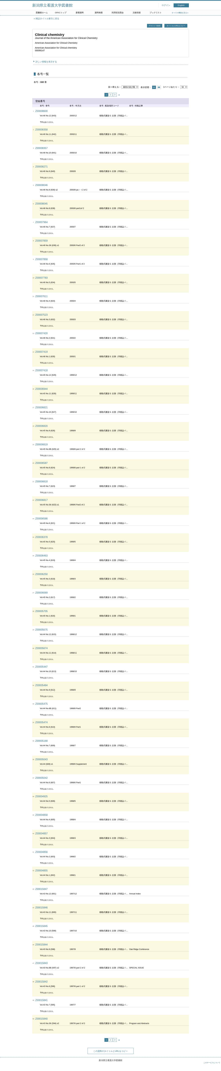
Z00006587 (41, 463)
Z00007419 (41, 352)
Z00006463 (41, 555)
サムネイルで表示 (159, 87)
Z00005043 (41, 759)
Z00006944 (41, 389)
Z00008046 (41, 185)
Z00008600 (41, 111)
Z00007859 (41, 240)
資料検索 (99, 12)
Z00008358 (41, 129)
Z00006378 (41, 537)
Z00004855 (41, 870)
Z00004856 (41, 852)
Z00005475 (41, 704)
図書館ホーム (42, 12)
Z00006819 (41, 444)
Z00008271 (41, 166)
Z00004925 (41, 796)
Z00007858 (41, 259)
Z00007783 (41, 277)
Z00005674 (41, 648)
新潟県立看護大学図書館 (52, 5)
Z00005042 (41, 778)
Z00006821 (41, 407)
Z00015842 (41, 981)
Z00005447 (41, 666)
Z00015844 (41, 944)
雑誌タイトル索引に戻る (47, 18)
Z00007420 (41, 333)
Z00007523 (41, 315)
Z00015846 (41, 907)
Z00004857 (41, 833)
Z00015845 (41, 926)
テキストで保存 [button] (154, 26)
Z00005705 (41, 611)
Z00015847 (41, 889)
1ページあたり (170, 87)
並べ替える (113, 87)
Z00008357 (41, 148)
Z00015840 (41, 1018)
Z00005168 (41, 741)
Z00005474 (41, 722)
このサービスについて (211, 1062)
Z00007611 (41, 296)
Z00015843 (41, 963)
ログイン (166, 5)
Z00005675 (41, 629)
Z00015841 (41, 1000)
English (181, 5)
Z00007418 (41, 370)
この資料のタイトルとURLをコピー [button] (110, 1051)
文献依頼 (137, 12)
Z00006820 (41, 426)
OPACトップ (60, 12)
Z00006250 (41, 574)
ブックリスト (156, 12)
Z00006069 (41, 592)
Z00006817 (41, 500)
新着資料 (80, 12)
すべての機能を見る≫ (180, 13)
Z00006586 (41, 518)
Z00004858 (41, 815)
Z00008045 (41, 203)
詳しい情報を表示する (46, 61)
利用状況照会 (118, 12)
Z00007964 (41, 222)
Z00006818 (41, 481)
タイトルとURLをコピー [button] (176, 26)
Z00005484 (41, 685)
